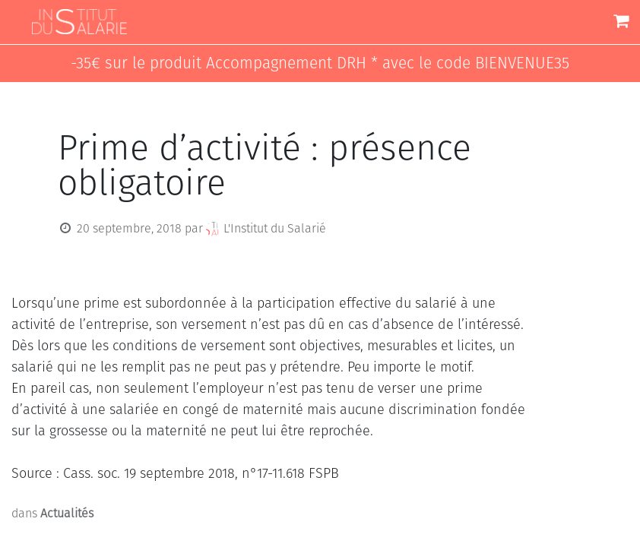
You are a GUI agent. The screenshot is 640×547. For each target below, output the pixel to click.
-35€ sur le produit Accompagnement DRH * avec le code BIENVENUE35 (320, 63)
